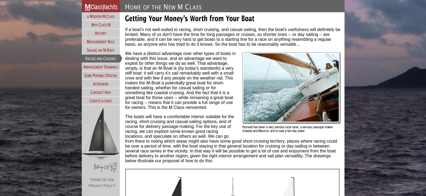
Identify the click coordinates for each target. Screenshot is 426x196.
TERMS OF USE (102, 180)
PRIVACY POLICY (102, 186)
